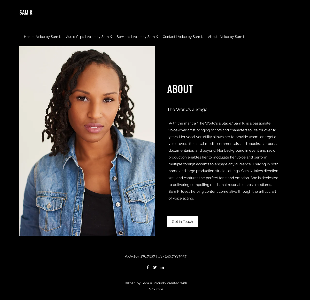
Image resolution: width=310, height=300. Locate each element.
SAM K (25, 12)
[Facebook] (147, 267)
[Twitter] (155, 267)
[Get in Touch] (182, 221)
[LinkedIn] (162, 267)
